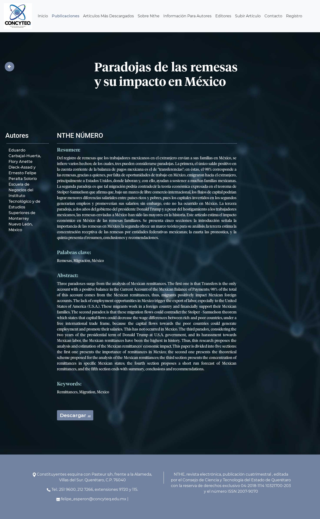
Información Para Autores (187, 16)
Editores (223, 16)
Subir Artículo (248, 16)
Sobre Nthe (149, 16)
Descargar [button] (75, 415)
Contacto (273, 16)
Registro (294, 16)
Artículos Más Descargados (108, 16)
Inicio (43, 16)
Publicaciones (65, 16)
